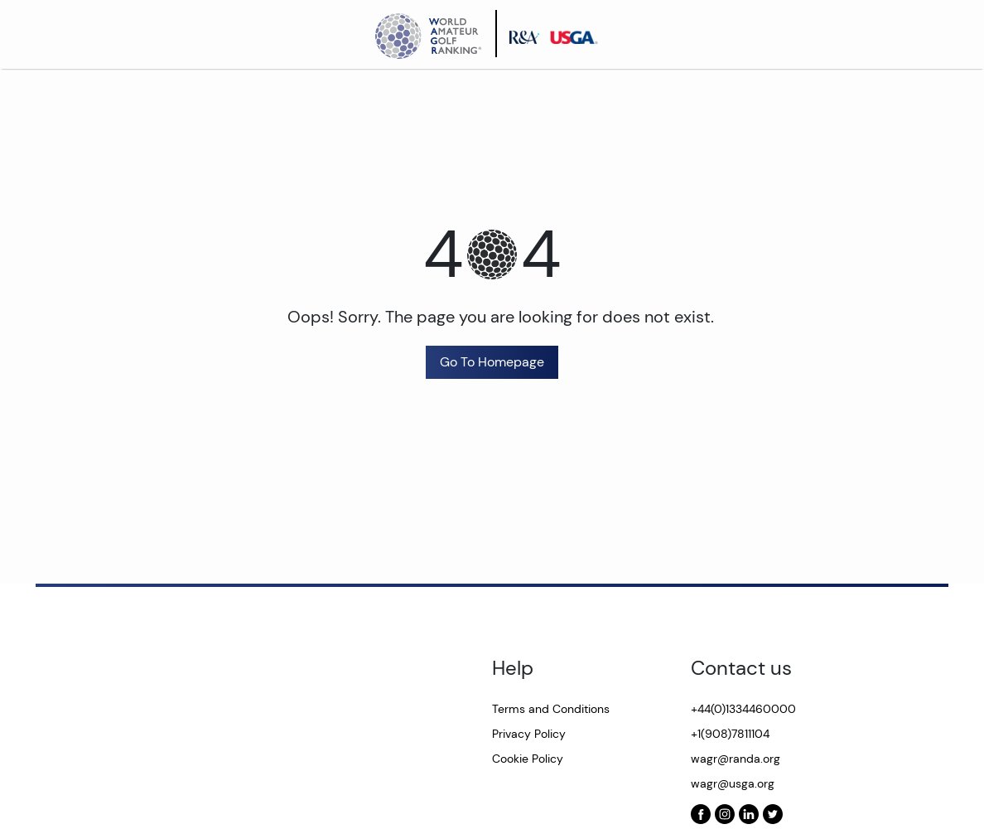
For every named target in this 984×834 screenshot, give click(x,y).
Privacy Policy (529, 733)
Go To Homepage (492, 362)
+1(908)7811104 (730, 733)
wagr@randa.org (735, 758)
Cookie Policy (527, 758)
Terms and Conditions (551, 708)
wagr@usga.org (732, 783)
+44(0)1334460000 (743, 708)
